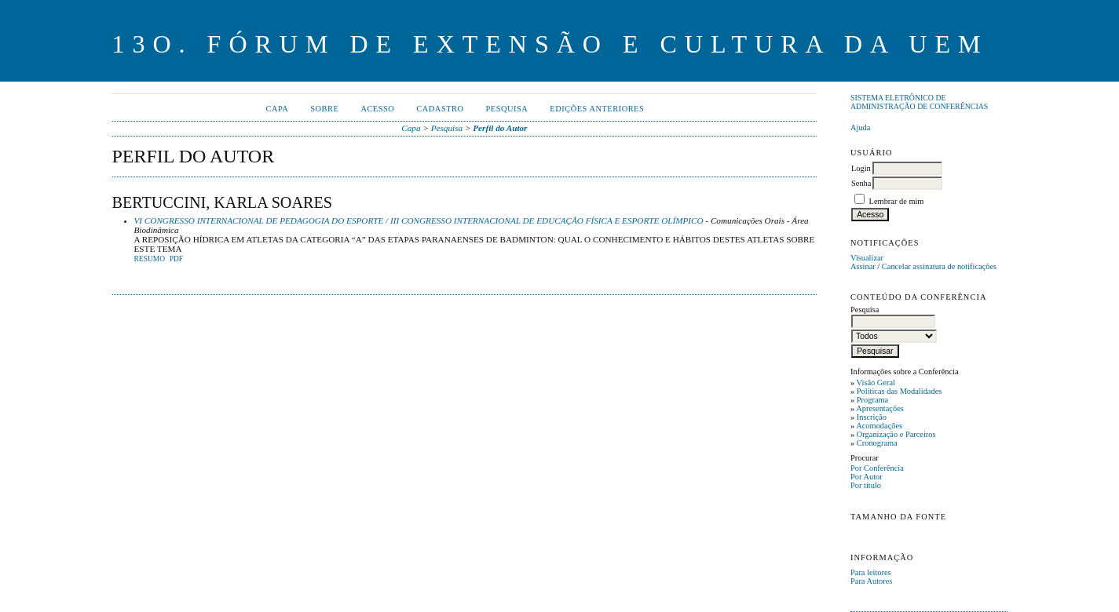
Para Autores (871, 581)
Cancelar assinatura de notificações (939, 266)
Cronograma (877, 443)
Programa (872, 399)
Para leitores (870, 572)
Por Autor (866, 476)
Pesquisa (507, 108)
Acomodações (879, 425)
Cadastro (439, 108)
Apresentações (880, 408)
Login (861, 168)
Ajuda (860, 127)
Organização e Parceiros (896, 434)
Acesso (377, 108)
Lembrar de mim (896, 201)
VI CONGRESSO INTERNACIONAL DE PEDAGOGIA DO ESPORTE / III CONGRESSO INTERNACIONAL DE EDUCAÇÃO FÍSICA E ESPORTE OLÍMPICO (419, 220)
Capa (276, 108)
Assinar (863, 266)
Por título (865, 485)
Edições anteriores (597, 108)
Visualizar (866, 257)
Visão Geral (876, 382)
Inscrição (872, 417)
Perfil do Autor (500, 128)
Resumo (150, 259)
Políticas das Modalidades (899, 391)
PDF (176, 259)
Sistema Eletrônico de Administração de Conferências (919, 102)
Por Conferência (877, 468)
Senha (861, 183)
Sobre (324, 108)
